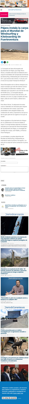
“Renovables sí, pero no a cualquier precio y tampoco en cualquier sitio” (14, 298)
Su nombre (3, 161)
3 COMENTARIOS (11, 243)
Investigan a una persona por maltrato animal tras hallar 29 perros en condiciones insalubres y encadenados (14, 359)
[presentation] (10, 176)
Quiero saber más (18, 393)
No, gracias (19, 398)
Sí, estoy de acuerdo (9, 398)
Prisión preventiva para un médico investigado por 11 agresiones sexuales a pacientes (13, 331)
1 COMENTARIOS (9, 275)
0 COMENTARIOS (11, 362)
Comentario (3, 165)
